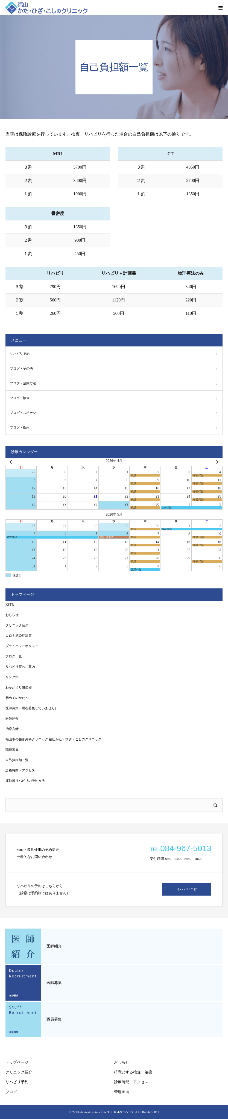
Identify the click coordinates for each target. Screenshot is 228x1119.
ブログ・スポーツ (23, 413)
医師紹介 (12, 718)
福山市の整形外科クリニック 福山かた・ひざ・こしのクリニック (53, 739)
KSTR (9, 604)
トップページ (16, 1062)
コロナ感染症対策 (18, 636)
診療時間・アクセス (20, 770)
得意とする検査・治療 (133, 1072)
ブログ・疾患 (20, 427)
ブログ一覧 (13, 656)
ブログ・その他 (21, 368)
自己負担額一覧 (16, 760)
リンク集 (12, 677)
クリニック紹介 (16, 625)
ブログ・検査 (20, 398)
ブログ (11, 1092)
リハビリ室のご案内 (20, 667)
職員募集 (12, 750)
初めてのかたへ (16, 698)
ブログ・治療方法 (23, 383)
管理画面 (121, 1092)
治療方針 (12, 729)
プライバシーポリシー (21, 646)
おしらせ (12, 615)
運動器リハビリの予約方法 (25, 781)
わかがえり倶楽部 (18, 687)
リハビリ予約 (20, 353)
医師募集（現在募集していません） (31, 708)
